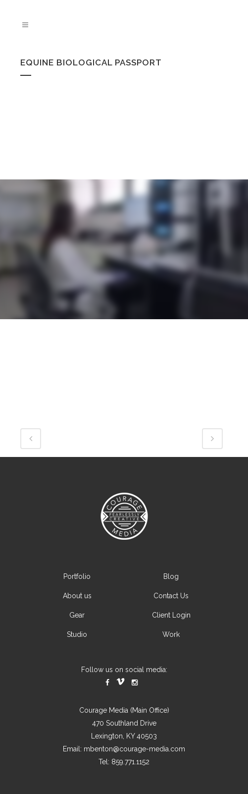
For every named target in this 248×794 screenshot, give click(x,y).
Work (171, 634)
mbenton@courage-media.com (134, 749)
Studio (77, 634)
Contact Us (171, 596)
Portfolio (77, 576)
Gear (77, 615)
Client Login (171, 615)
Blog (171, 576)
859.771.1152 (130, 762)
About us (77, 596)
